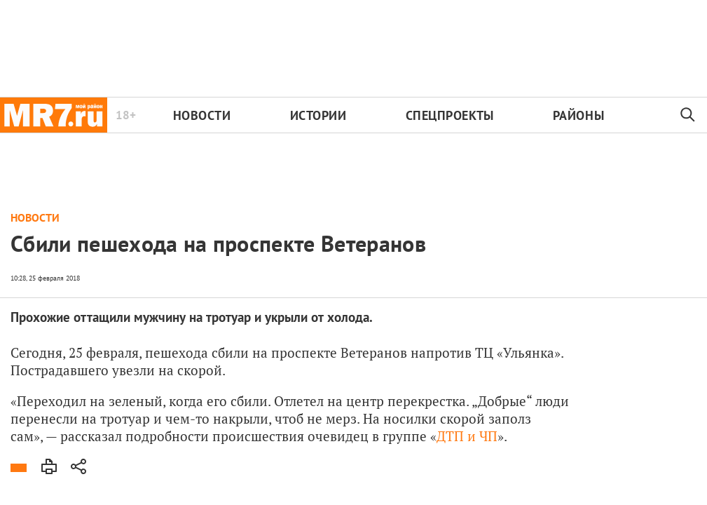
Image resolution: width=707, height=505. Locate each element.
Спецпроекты (450, 115)
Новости (202, 115)
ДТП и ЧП (467, 436)
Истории (318, 115)
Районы (578, 115)
